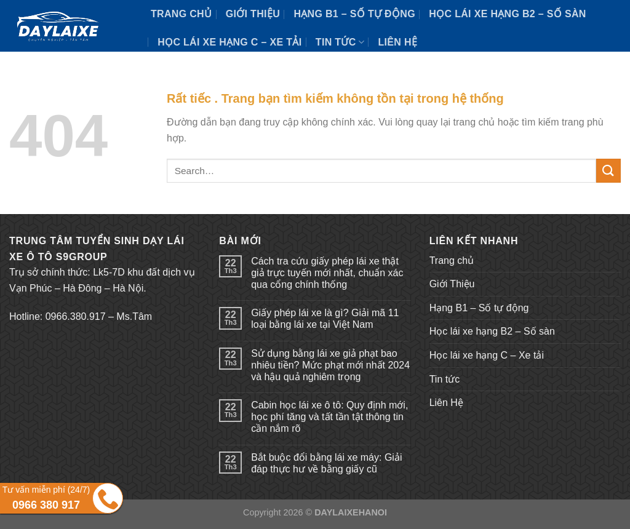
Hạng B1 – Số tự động (354, 14)
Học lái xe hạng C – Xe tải (229, 42)
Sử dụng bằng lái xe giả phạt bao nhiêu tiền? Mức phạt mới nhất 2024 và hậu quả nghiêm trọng (330, 365)
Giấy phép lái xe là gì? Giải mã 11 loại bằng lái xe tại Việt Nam (325, 319)
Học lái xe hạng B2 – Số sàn (507, 14)
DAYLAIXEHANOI (350, 512)
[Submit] (608, 171)
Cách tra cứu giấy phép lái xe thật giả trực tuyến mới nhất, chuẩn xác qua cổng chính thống (327, 273)
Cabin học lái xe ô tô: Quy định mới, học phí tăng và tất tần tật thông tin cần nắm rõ (329, 417)
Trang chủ (181, 14)
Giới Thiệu (253, 14)
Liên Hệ (397, 42)
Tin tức (340, 42)
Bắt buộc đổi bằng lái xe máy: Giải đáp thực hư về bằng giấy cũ (326, 463)
